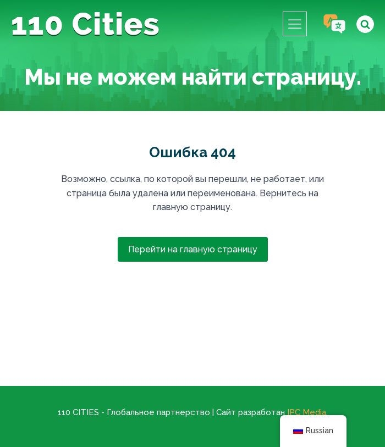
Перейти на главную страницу (192, 249)
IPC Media (306, 412)
